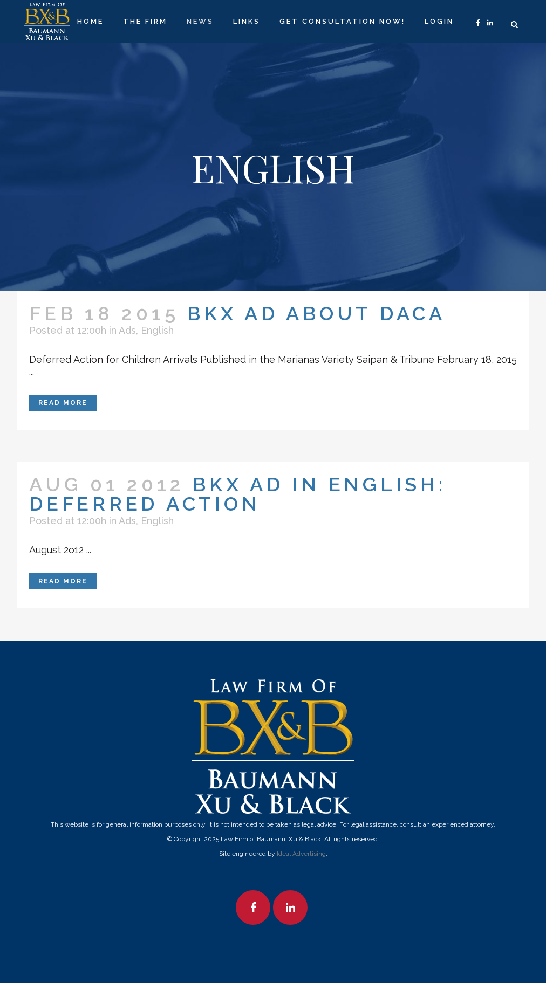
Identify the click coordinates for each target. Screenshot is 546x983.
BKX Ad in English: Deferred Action (237, 494)
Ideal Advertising (301, 853)
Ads (127, 330)
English (157, 330)
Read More (62, 403)
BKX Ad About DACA (316, 313)
